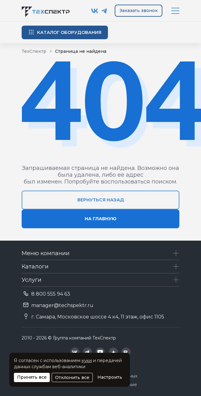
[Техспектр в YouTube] (100, 352)
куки (87, 360)
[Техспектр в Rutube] (126, 352)
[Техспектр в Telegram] (104, 10)
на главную (101, 218)
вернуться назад (100, 200)
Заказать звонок (139, 10)
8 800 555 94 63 (50, 294)
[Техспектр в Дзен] (113, 352)
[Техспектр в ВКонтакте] (94, 10)
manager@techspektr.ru (62, 305)
